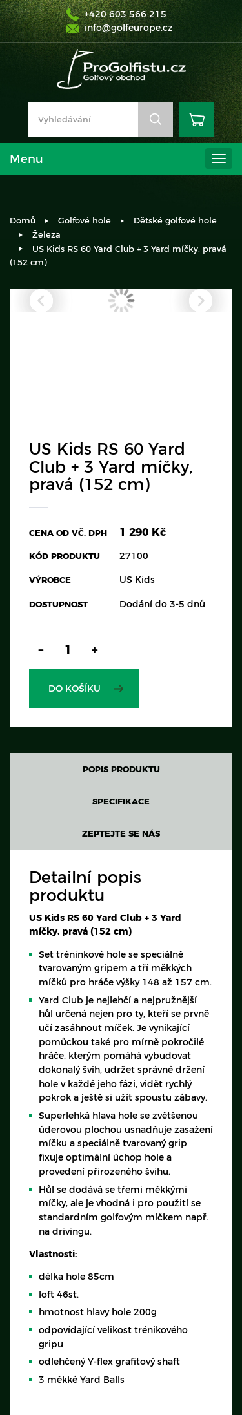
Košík (196, 119)
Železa (46, 234)
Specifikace (121, 801)
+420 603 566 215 (125, 14)
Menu (26, 159)
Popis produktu (121, 769)
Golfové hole (84, 220)
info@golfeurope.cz (129, 27)
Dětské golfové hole (175, 220)
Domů (22, 220)
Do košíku (74, 688)
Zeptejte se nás (121, 833)
